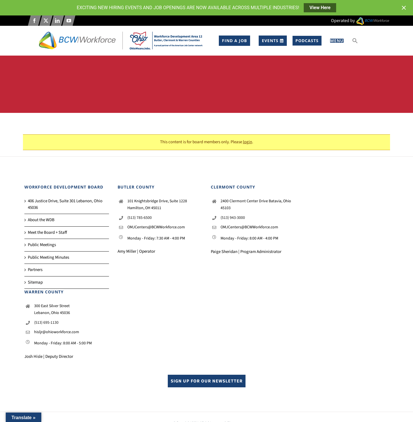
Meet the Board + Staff (47, 232)
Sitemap (35, 282)
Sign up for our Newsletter (207, 381)
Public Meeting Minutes (48, 257)
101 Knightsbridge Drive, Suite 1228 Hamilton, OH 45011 (157, 204)
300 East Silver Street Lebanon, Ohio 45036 (52, 309)
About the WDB (41, 220)
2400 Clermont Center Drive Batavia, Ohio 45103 (256, 204)
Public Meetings (42, 245)
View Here (319, 7)
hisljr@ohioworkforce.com (56, 332)
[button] (355, 41)
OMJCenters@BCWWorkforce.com (156, 227)
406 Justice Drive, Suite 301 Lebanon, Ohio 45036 (65, 204)
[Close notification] (403, 7)
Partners (35, 270)
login (247, 142)
